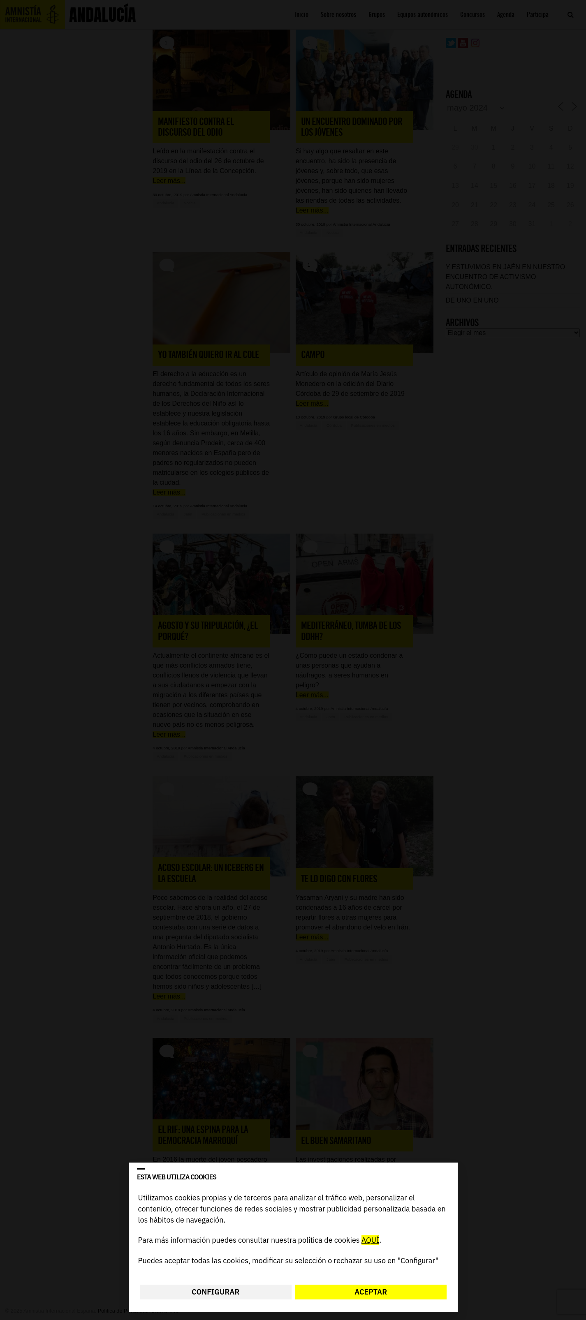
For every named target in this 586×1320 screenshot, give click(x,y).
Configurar (215, 1292)
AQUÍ (370, 1240)
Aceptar (370, 1292)
